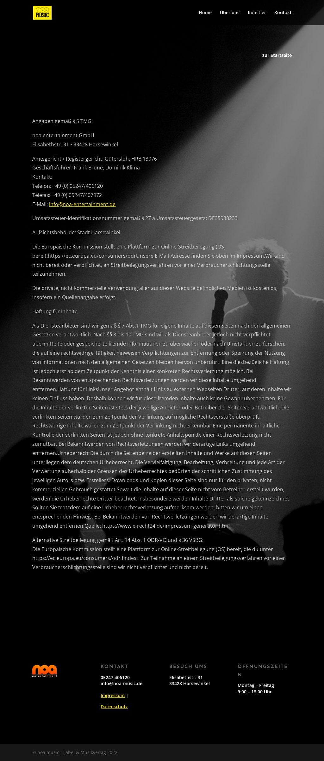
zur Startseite (277, 55)
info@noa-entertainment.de (77, 204)
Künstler (257, 12)
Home (205, 12)
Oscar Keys (62, 591)
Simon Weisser (70, 601)
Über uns (230, 12)
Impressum (113, 695)
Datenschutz (114, 706)
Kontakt (283, 12)
